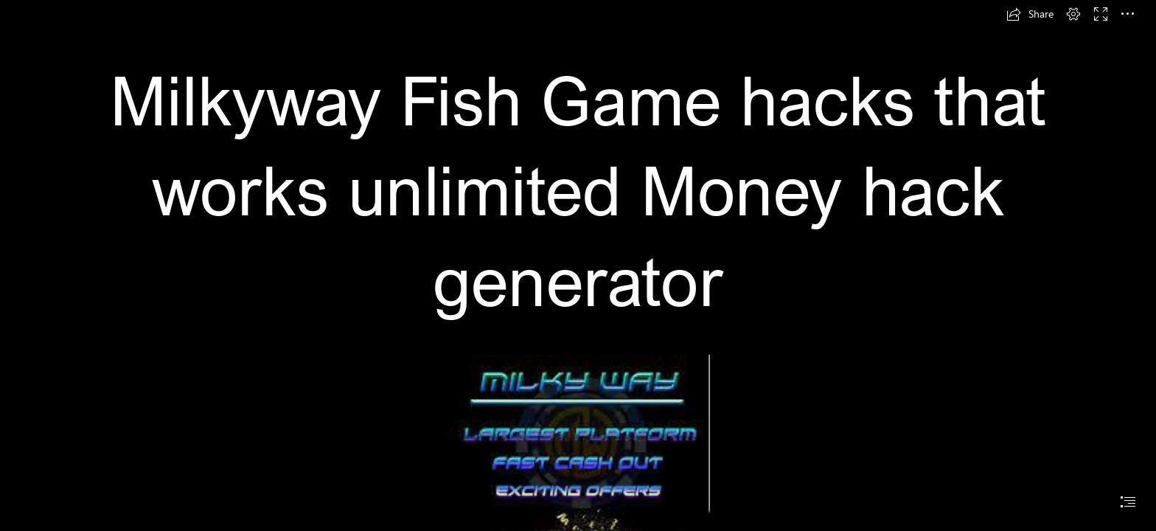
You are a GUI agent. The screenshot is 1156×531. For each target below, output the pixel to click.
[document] (578, 265)
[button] (1029, 14)
